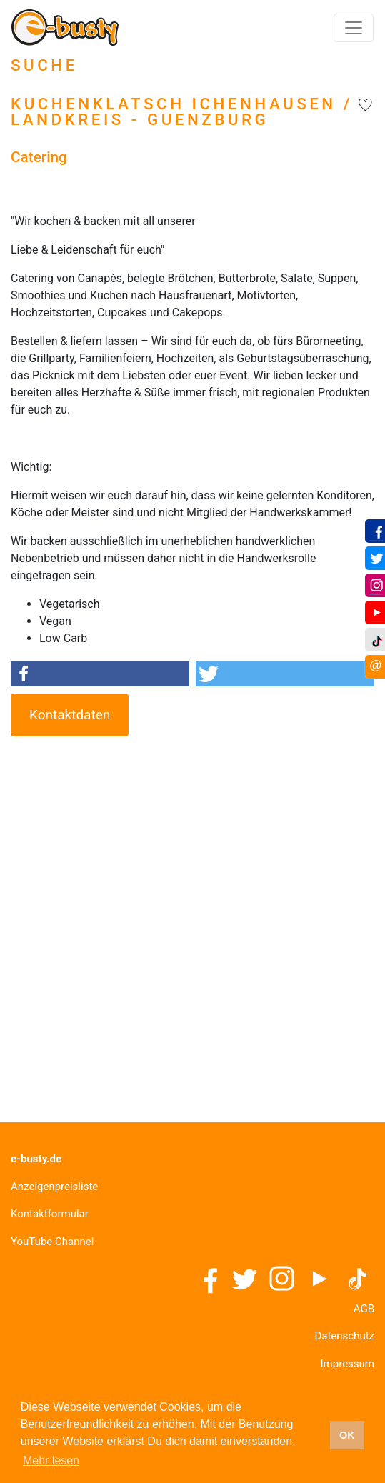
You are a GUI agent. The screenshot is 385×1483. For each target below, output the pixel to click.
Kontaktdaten (69, 714)
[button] (100, 673)
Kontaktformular (50, 1213)
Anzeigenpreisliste (54, 1186)
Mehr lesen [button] (51, 1460)
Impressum (347, 1363)
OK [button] (347, 1435)
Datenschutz (344, 1335)
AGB (364, 1308)
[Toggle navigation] (354, 28)
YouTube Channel (52, 1241)
